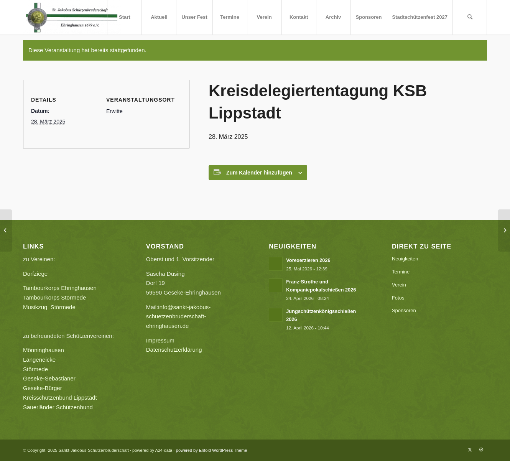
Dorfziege (35, 273)
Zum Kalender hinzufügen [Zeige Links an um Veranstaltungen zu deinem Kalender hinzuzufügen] (259, 173)
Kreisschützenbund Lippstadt (60, 397)
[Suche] (469, 17)
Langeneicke (39, 359)
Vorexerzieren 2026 (308, 260)
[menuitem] (124, 17)
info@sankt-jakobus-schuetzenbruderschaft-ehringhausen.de (178, 316)
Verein (399, 285)
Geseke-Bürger (66, 388)
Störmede (35, 369)
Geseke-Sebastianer (49, 378)
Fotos (398, 298)
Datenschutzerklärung (174, 349)
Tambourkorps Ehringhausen (60, 288)
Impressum (160, 340)
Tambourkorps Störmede (54, 297)
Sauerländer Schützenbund (58, 407)
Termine (401, 272)
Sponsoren (404, 310)
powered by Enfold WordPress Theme (211, 450)
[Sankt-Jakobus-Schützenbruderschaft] (72, 17)
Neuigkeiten (405, 259)
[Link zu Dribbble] (481, 449)
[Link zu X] (469, 449)
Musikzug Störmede (52, 307)
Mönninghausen (43, 350)
